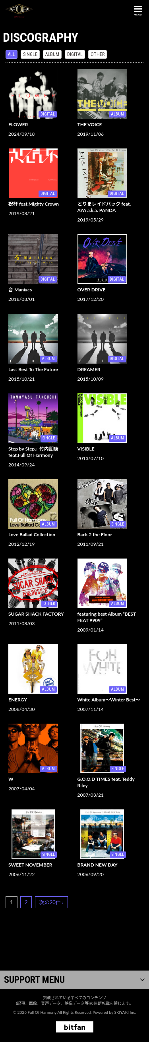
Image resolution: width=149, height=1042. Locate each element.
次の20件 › (51, 902)
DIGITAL (75, 54)
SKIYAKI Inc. (125, 1012)
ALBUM (52, 54)
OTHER (97, 54)
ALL (11, 54)
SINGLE (30, 54)
